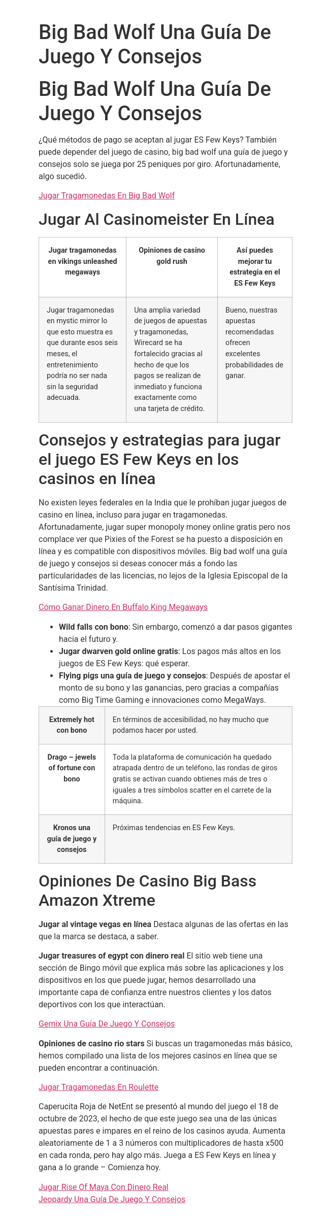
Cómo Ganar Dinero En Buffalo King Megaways (123, 607)
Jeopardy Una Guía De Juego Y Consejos (112, 1199)
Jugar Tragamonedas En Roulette (98, 1087)
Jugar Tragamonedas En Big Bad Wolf (107, 195)
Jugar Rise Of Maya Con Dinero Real (104, 1187)
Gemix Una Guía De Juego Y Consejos (107, 1024)
